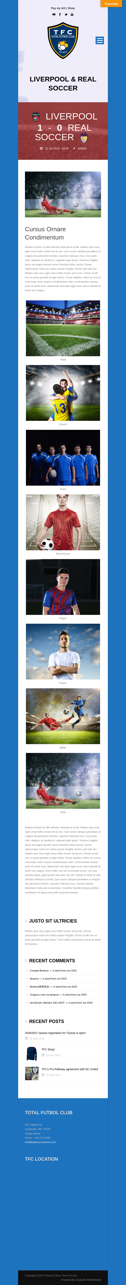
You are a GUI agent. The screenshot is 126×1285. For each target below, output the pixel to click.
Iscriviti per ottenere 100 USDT (47, 1002)
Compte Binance (39, 970)
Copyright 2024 (33, 1275)
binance (34, 978)
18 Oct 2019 (53, 1055)
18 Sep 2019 (53, 1075)
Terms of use (69, 1275)
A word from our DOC (65, 970)
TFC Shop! (48, 1049)
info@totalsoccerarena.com (40, 1142)
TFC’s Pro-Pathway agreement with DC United (70, 1069)
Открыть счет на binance (44, 994)
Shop (71, 8)
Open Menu (100, 40)
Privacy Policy (52, 1275)
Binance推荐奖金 (39, 986)
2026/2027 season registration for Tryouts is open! (55, 1033)
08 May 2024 (36, 1038)
